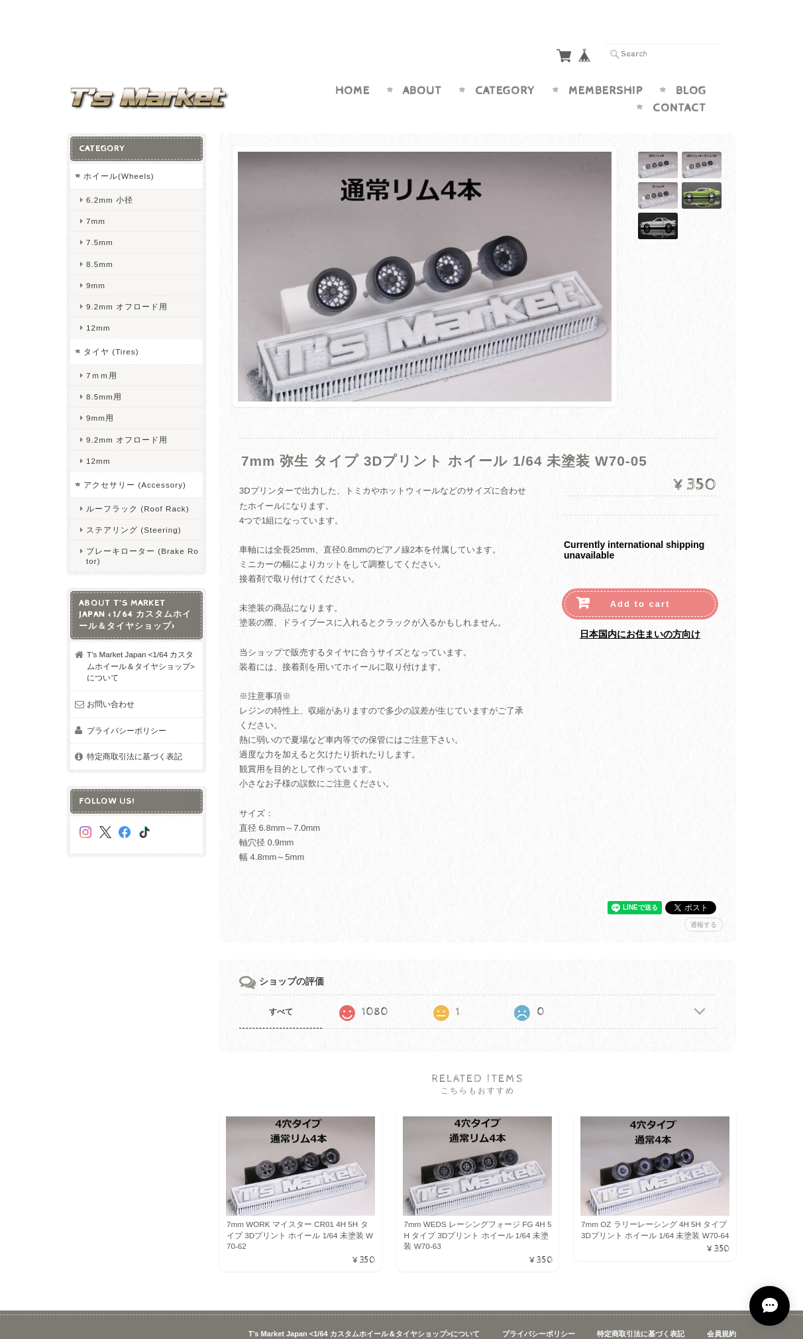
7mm (95, 195)
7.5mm (99, 216)
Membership (605, 65)
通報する (703, 898)
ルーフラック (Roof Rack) (137, 482)
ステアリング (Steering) (134, 504)
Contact (679, 82)
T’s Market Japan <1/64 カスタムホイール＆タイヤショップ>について (141, 640)
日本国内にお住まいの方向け (640, 608)
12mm (98, 301)
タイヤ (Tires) (111, 325)
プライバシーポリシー (126, 704)
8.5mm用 (104, 370)
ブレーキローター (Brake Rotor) (142, 530)
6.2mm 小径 (109, 174)
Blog (691, 65)
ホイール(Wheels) (118, 150)
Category (505, 65)
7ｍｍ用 (101, 349)
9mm (95, 259)
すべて (281, 986)
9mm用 (100, 392)
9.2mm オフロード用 (127, 280)
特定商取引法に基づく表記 (134, 730)
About (422, 65)
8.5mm (99, 238)
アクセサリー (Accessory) (134, 459)
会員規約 (721, 1308)
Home (352, 65)
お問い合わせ (110, 678)
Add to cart (640, 578)
